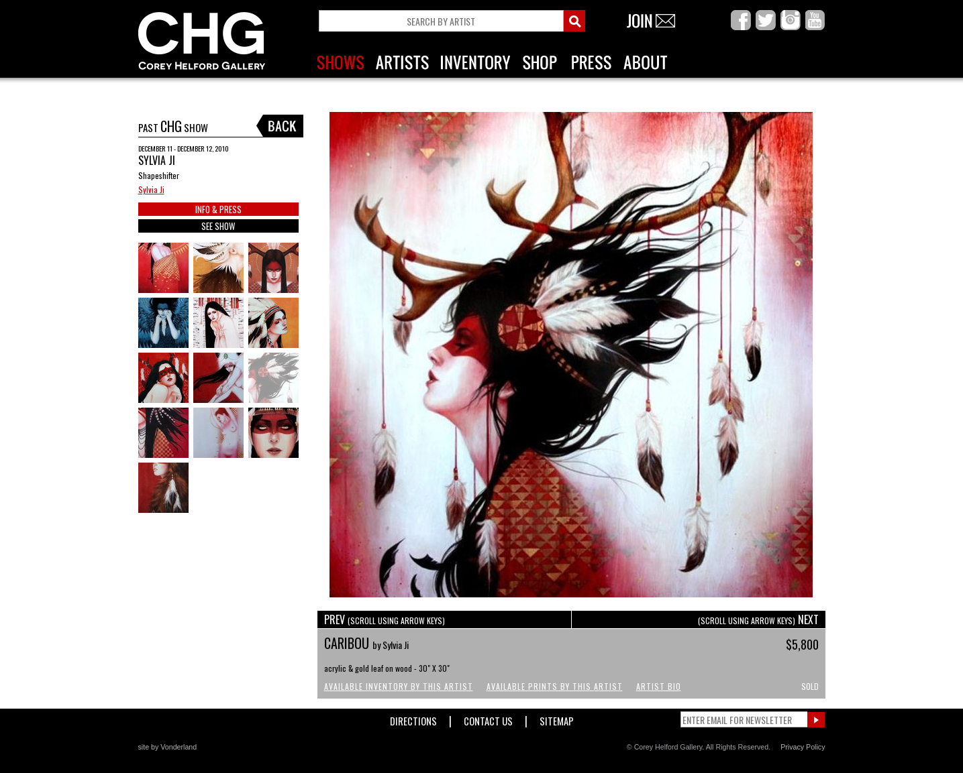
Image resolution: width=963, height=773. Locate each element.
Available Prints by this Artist (555, 686)
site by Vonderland (167, 747)
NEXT (758, 619)
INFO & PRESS (218, 209)
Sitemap (557, 718)
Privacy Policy (802, 747)
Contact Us (488, 718)
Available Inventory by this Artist (398, 686)
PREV (384, 619)
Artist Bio (658, 686)
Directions (413, 718)
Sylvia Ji (151, 189)
